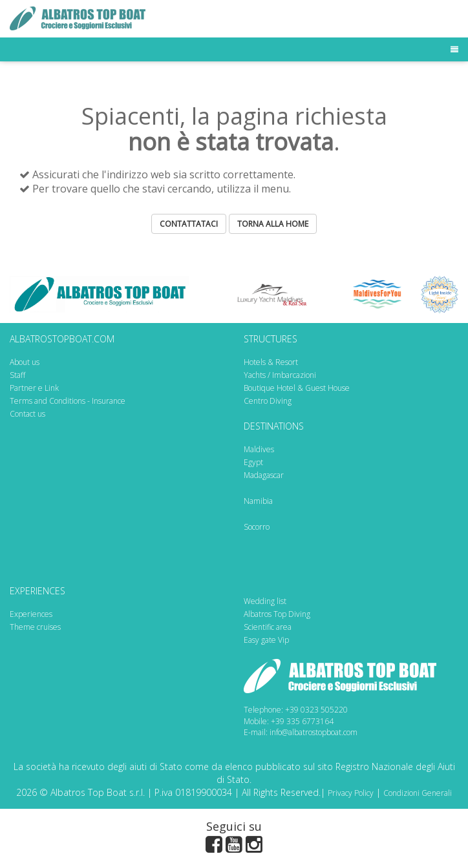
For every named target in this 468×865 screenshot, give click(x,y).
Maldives (259, 449)
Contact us (27, 413)
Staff (17, 375)
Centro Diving (268, 400)
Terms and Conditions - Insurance (67, 400)
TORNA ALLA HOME (272, 223)
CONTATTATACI (189, 223)
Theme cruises (35, 626)
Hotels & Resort (271, 362)
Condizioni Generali (417, 792)
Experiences (31, 614)
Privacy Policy (351, 792)
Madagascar (264, 475)
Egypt (253, 462)
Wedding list (265, 601)
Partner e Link (34, 387)
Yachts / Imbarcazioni (280, 375)
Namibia (258, 500)
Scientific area (268, 626)
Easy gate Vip (266, 639)
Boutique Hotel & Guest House (297, 387)
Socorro (257, 526)
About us (24, 362)
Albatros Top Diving (277, 614)
